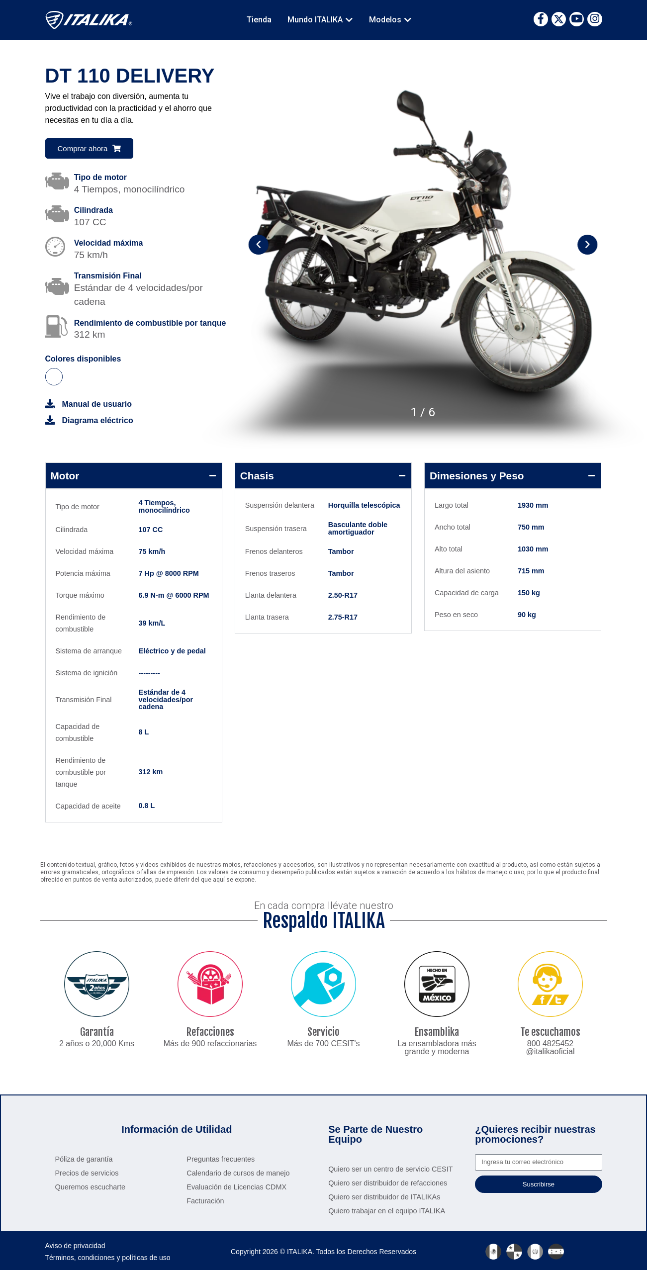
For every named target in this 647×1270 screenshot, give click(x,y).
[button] (349, 20)
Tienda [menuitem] (259, 19)
